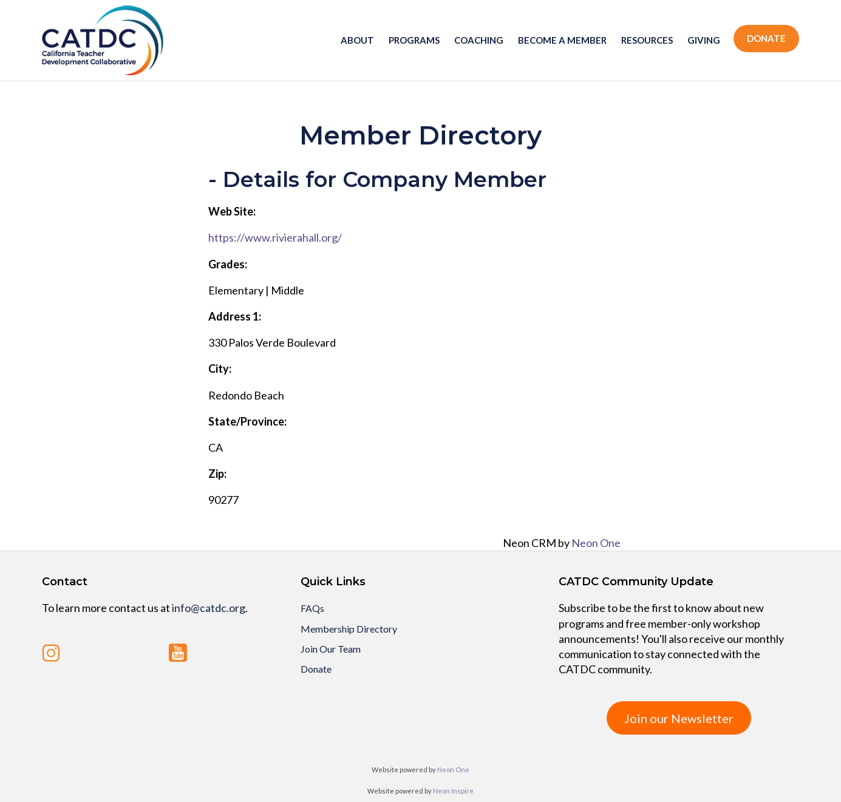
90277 (223, 499)
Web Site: (232, 211)
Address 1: (234, 316)
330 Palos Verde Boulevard (272, 342)
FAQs (312, 608)
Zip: (217, 473)
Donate (766, 38)
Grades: (227, 264)
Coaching (478, 40)
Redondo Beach (246, 395)
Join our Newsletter (679, 718)
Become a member (562, 40)
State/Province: (247, 421)
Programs (414, 40)
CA (215, 447)
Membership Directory (349, 628)
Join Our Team (331, 648)
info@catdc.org (208, 607)
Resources (647, 40)
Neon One (596, 542)
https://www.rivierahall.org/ (275, 237)
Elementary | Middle (256, 290)
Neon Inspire (453, 791)
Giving (703, 40)
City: (219, 368)
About (357, 40)
